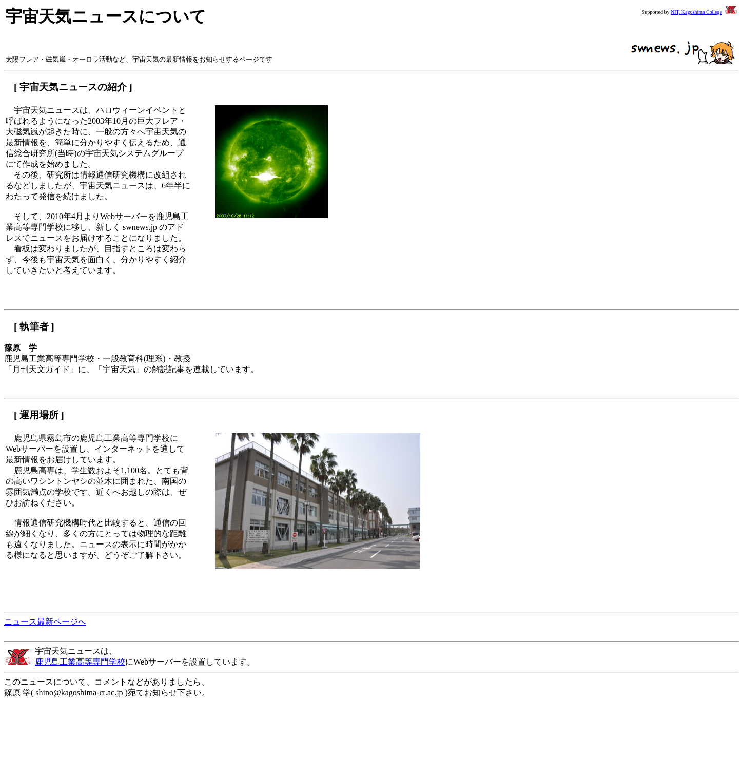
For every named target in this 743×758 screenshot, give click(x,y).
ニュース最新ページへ (45, 621)
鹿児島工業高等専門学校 (80, 661)
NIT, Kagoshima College (696, 12)
